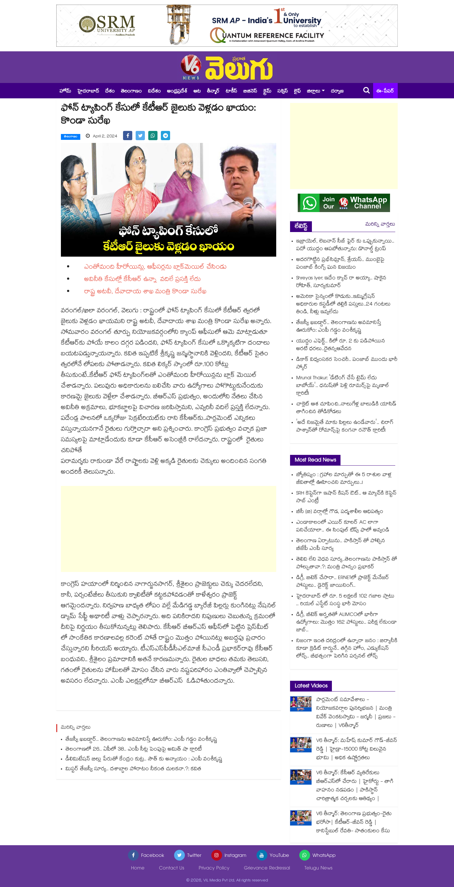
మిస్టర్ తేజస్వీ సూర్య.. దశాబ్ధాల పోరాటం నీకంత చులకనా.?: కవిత (133, 769)
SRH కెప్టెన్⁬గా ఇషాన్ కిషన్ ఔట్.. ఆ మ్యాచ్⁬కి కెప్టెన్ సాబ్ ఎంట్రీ (346, 497)
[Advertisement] (168, 529)
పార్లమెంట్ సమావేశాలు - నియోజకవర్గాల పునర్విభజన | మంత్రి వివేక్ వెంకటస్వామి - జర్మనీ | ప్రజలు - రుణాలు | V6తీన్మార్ (356, 713)
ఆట (197, 92)
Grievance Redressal (267, 868)
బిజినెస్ (250, 92)
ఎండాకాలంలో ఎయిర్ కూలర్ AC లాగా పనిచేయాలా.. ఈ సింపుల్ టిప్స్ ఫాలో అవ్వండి (342, 526)
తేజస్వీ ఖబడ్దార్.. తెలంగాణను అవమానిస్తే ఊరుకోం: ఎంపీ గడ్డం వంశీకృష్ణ (141, 739)
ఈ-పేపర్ (385, 92)
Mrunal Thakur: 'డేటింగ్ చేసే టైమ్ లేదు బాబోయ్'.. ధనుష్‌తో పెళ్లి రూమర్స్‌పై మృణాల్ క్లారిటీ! (342, 386)
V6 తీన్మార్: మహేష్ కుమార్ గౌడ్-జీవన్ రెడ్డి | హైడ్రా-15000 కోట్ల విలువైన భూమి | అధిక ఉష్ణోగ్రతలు (356, 750)
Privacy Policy (214, 868)
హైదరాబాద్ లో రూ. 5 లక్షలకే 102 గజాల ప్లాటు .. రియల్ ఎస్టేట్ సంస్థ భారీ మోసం (345, 600)
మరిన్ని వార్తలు (380, 224)
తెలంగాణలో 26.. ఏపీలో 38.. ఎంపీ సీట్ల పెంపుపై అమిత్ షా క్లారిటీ (134, 749)
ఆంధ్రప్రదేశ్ (177, 92)
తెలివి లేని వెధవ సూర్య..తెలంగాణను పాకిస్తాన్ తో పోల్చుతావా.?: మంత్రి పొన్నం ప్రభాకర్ (346, 563)
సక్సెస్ (282, 92)
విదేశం (154, 92)
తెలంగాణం (131, 92)
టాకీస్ (231, 92)
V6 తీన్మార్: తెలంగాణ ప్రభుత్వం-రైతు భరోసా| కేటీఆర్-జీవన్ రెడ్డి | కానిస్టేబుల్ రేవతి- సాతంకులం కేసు (354, 823)
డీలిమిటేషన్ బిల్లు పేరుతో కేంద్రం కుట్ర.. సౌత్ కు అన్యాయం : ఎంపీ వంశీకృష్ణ (144, 759)
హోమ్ (65, 92)
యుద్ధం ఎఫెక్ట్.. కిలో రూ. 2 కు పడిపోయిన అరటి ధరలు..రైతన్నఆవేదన (340, 345)
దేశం (110, 92)
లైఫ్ (297, 92)
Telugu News (319, 868)
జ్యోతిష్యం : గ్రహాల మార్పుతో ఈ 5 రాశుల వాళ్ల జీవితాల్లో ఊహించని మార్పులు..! (344, 479)
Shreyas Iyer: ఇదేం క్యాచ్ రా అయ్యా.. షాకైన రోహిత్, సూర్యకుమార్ (341, 282)
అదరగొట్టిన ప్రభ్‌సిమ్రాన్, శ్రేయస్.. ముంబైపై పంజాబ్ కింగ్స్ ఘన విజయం (340, 264)
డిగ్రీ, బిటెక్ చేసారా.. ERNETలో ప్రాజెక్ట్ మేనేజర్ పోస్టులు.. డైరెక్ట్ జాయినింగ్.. (342, 582)
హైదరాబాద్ (88, 92)
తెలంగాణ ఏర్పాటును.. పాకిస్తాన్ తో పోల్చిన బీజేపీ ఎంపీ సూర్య (340, 545)
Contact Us (171, 868)
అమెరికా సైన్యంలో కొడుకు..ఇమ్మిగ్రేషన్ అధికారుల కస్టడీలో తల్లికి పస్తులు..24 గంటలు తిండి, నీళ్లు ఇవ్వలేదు (343, 305)
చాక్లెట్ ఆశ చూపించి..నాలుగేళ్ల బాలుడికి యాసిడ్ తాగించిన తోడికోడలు (346, 408)
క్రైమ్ (267, 92)
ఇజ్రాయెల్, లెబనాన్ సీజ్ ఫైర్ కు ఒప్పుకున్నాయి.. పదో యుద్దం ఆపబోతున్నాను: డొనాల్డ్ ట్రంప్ (345, 245)
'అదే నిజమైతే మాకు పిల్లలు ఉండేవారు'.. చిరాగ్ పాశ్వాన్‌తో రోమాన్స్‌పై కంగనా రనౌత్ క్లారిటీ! (344, 427)
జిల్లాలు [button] (313, 92)
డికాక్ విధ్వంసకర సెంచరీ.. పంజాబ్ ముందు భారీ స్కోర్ (346, 364)
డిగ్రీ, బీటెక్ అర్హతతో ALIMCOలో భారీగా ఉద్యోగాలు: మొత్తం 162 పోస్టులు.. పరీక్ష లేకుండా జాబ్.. (346, 623)
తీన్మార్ (213, 92)
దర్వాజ (337, 92)
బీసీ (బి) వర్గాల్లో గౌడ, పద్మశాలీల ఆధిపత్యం (339, 512)
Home (138, 868)
